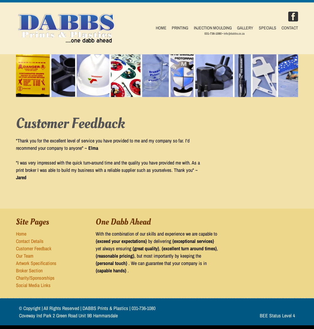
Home (21, 233)
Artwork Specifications (36, 263)
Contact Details (30, 241)
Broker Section (29, 270)
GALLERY (245, 28)
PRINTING (180, 28)
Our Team (24, 255)
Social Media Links (33, 285)
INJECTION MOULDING (213, 28)
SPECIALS (267, 28)
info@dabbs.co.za (234, 34)
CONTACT (289, 28)
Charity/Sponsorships (35, 277)
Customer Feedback (34, 248)
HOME (161, 28)
